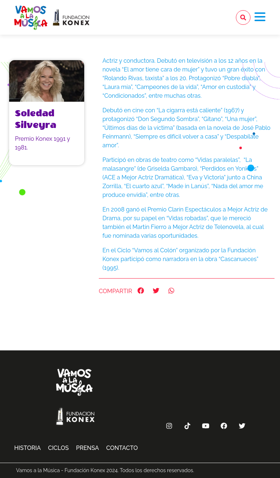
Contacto (122, 447)
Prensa (87, 447)
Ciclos (58, 447)
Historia (27, 447)
